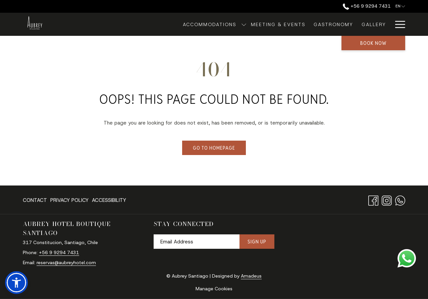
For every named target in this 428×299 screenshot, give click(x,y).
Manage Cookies (214, 289)
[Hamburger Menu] (397, 24)
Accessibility (109, 200)
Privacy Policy (69, 200)
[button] (16, 282)
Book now (373, 43)
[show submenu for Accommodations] (207, 24)
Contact (35, 200)
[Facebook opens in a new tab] (373, 199)
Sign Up (257, 241)
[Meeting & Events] (241, 24)
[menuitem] (36, 200)
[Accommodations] (174, 24)
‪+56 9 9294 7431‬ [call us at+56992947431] (367, 6)
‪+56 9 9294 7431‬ (59, 252)
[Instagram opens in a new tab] (387, 199)
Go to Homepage (214, 148)
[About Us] (372, 24)
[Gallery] (337, 24)
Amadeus (251, 276)
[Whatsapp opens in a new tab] (400, 199)
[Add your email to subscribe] (196, 241)
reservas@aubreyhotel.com (66, 262)
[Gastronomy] (297, 24)
